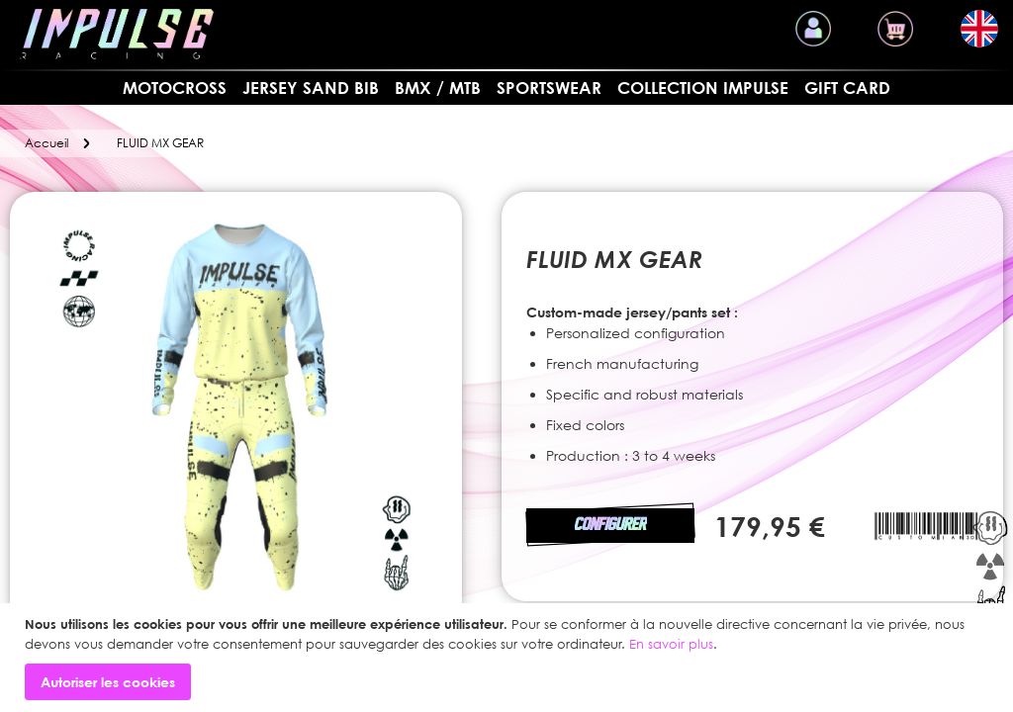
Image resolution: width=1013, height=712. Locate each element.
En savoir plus (671, 644)
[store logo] (117, 34)
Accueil (46, 142)
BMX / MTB (438, 87)
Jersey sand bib (310, 87)
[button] (979, 28)
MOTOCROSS (175, 87)
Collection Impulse (702, 87)
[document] (509, 657)
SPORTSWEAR (549, 87)
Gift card (847, 87)
